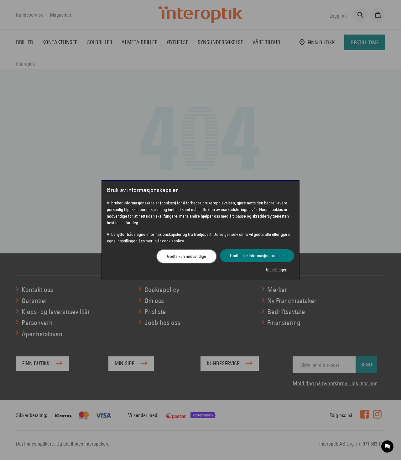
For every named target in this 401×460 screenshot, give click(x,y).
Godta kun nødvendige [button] (186, 256)
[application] (388, 447)
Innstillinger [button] (276, 270)
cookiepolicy (173, 241)
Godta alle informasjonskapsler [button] (257, 255)
